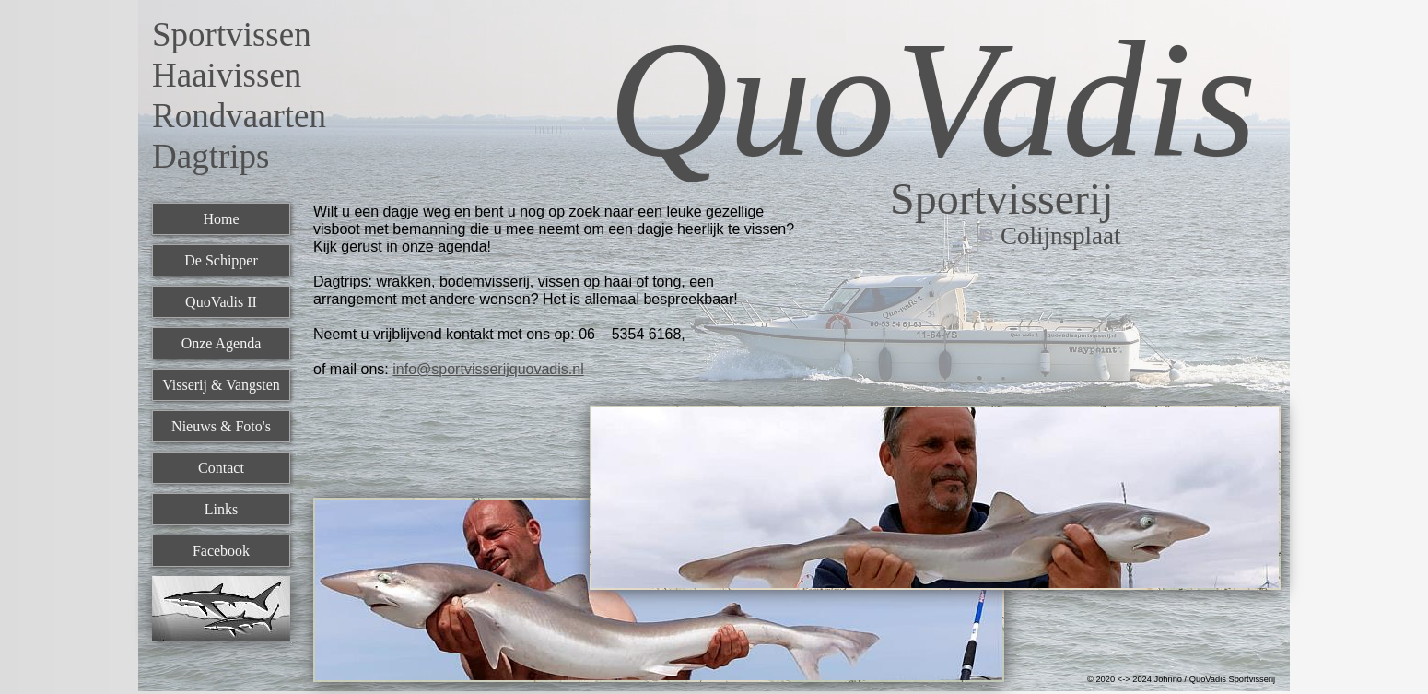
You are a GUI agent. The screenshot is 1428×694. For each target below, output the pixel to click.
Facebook (221, 551)
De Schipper (221, 260)
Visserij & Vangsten (221, 385)
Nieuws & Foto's (221, 426)
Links (221, 509)
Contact (221, 468)
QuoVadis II (221, 302)
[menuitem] (221, 223)
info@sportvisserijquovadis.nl (487, 369)
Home (221, 219)
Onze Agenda (221, 343)
